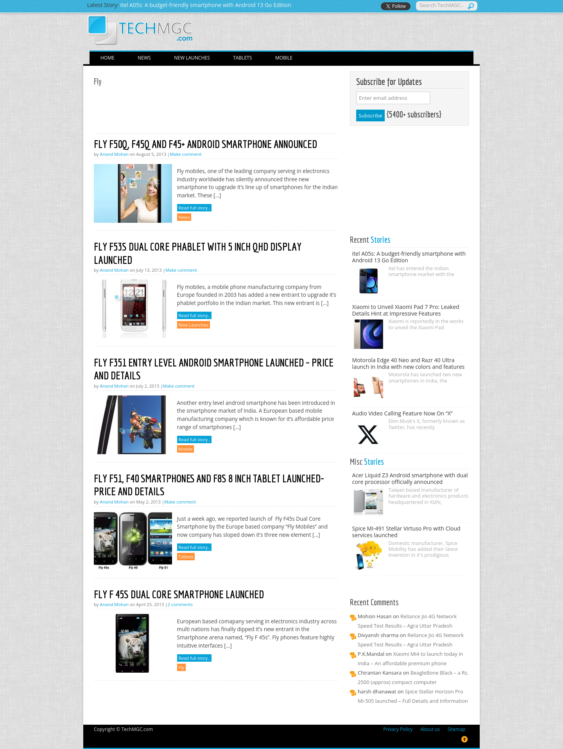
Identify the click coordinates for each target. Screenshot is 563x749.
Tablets (242, 57)
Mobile (283, 57)
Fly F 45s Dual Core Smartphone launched (179, 594)
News (144, 57)
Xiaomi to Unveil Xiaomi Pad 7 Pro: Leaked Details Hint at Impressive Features (405, 310)
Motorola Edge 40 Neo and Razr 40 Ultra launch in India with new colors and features (408, 363)
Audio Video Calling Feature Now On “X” (402, 413)
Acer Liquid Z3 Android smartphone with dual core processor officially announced (410, 478)
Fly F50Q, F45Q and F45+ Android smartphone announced (205, 143)
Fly (181, 667)
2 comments (180, 604)
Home (107, 57)
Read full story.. (194, 208)
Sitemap (456, 729)
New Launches (192, 57)
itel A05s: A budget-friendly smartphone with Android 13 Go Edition (409, 257)
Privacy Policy (397, 729)
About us (430, 729)
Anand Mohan (114, 154)
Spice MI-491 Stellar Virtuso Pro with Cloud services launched (406, 532)
